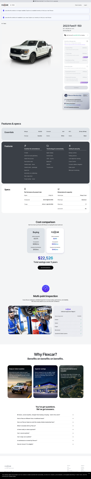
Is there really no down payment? (45, 429)
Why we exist (69, 470)
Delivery (82, 468)
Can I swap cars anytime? (45, 437)
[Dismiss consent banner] (88, 473)
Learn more (56, 1)
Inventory (69, 468)
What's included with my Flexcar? (45, 426)
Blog (68, 469)
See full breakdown (45, 267)
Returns (82, 470)
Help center (83, 471)
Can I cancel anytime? (45, 433)
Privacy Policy (12, 476)
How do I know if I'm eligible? (45, 444)
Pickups (82, 467)
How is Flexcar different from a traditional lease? (45, 418)
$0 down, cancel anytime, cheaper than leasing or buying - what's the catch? (45, 415)
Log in (85, 5)
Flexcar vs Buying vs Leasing (72, 471)
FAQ (68, 467)
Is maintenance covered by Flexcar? (45, 440)
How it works (78, 5)
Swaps (82, 469)
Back (4, 23)
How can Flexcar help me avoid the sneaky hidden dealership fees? (45, 422)
